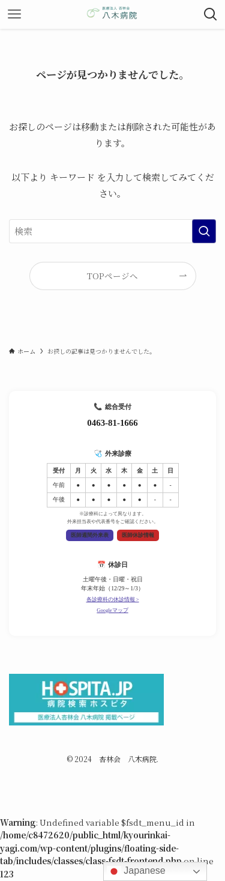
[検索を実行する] (204, 231)
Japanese (136, 871)
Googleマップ (112, 610)
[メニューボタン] (14, 14)
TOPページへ (112, 276)
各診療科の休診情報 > (112, 599)
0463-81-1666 (112, 423)
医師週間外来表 (90, 535)
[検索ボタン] (210, 14)
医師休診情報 (138, 535)
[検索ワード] (112, 231)
